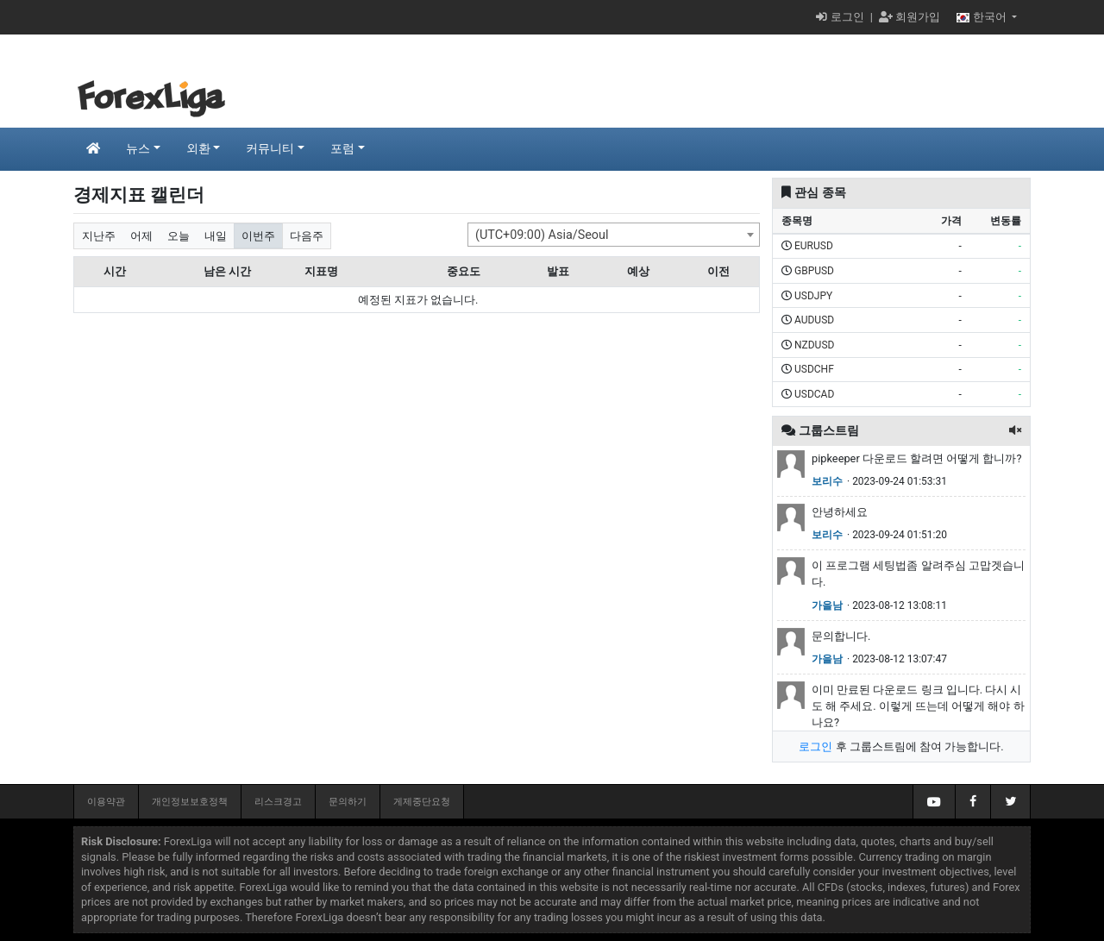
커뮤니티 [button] (270, 148)
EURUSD (813, 246)
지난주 (99, 235)
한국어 (982, 16)
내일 (215, 235)
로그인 (839, 16)
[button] (1015, 430)
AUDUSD (814, 320)
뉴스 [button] (138, 148)
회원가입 (909, 16)
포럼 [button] (342, 148)
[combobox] (613, 235)
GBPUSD (814, 271)
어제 (141, 235)
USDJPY (813, 296)
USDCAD (814, 394)
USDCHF (814, 369)
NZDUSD (814, 345)
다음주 (306, 235)
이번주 (258, 235)
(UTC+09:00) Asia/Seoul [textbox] (542, 235)
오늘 (178, 235)
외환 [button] (198, 148)
